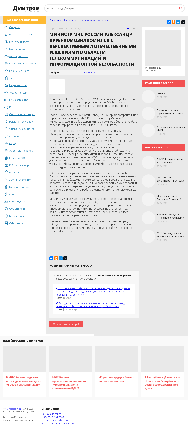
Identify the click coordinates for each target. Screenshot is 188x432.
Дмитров (55, 20)
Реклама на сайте (51, 413)
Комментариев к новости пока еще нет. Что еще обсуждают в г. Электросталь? (92, 277)
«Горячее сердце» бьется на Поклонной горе (169, 199)
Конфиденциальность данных (58, 423)
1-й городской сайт (13, 408)
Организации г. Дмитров (55, 420)
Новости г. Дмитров (53, 416)
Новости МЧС (91, 72)
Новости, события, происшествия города (86, 20)
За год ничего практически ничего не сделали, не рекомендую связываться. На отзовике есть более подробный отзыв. (91, 305)
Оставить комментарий (66, 324)
